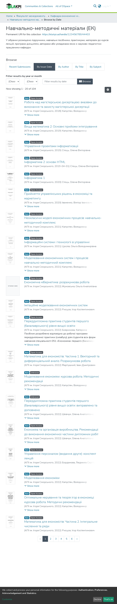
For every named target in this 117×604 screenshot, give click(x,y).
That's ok (108, 599)
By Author (63, 67)
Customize (7, 599)
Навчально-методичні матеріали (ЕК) (25, 19)
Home (9, 16)
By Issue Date (44, 67)
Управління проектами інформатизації (51, 146)
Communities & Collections (39, 6)
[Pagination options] (108, 90)
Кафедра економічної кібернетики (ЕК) (65, 16)
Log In (105, 6)
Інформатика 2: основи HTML (44, 162)
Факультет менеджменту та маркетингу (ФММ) (31, 16)
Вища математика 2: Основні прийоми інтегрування (60, 126)
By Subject (95, 67)
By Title (79, 67)
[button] (99, 6)
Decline (97, 599)
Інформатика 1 (34, 178)
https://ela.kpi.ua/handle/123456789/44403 (66, 34)
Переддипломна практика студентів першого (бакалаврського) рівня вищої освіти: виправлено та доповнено (60, 405)
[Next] (77, 539)
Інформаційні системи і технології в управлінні (56, 242)
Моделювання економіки (42, 478)
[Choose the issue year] (13, 81)
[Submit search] (95, 6)
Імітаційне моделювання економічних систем (56, 305)
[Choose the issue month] (31, 81)
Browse (85, 81)
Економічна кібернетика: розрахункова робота (56, 282)
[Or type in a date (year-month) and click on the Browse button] (60, 81)
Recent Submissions (20, 67)
